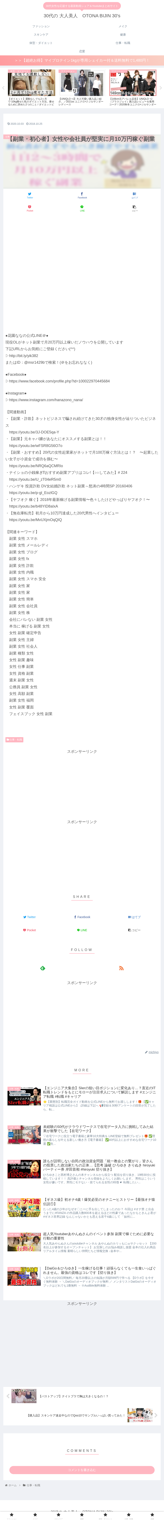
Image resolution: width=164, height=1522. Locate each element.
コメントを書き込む (82, 1472)
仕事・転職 (14, 740)
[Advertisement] (82, 228)
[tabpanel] (31, 87)
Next (161, 88)
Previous (3, 88)
